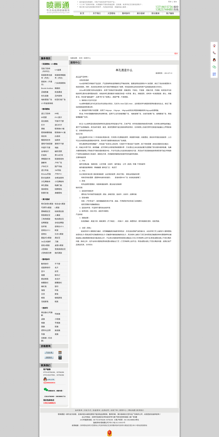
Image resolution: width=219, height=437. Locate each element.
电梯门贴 (58, 185)
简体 (170, 2)
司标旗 (57, 314)
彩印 (56, 286)
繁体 (175, 2)
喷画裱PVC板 (60, 132)
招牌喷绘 (58, 189)
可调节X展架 (46, 207)
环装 (56, 290)
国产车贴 (58, 166)
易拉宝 (57, 238)
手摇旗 (57, 323)
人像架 (57, 215)
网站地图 (132, 410)
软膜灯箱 (44, 193)
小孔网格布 (59, 181)
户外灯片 (44, 166)
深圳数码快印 (115, 425)
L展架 (57, 207)
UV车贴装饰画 (47, 103)
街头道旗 (44, 96)
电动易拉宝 (59, 219)
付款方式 (87, 410)
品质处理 (105, 410)
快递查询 (96, 410)
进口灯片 (58, 125)
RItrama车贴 (46, 174)
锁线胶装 (58, 298)
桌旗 (43, 319)
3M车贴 (58, 170)
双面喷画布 (59, 159)
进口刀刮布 (45, 113)
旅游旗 (57, 330)
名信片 (57, 279)
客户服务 (170, 13)
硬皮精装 (44, 279)
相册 (43, 275)
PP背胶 (44, 117)
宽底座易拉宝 (60, 249)
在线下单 (114, 410)
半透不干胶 (45, 147)
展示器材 (141, 13)
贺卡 (43, 271)
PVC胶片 (58, 117)
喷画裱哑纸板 (46, 132)
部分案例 (155, 13)
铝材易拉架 (59, 211)
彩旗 (56, 327)
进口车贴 (44, 170)
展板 (43, 129)
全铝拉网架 (59, 223)
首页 (80, 58)
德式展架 (58, 253)
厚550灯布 (59, 155)
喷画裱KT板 (60, 129)
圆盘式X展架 (46, 238)
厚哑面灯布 (45, 159)
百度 (130, 425)
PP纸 (57, 113)
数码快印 (126, 13)
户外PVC (58, 174)
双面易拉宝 (45, 215)
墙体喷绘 (44, 189)
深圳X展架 (124, 425)
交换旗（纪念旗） (46, 339)
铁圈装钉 (44, 283)
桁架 (56, 230)
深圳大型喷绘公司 (94, 425)
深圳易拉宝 (105, 425)
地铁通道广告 (46, 99)
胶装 (56, 294)
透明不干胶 (59, 144)
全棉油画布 (59, 178)
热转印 (44, 308)
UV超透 (58, 70)
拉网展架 (44, 223)
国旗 (43, 327)
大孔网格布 (45, 181)
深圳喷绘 (158, 87)
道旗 (56, 334)
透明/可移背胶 (47, 144)
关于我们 (97, 13)
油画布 (57, 140)
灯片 (43, 125)
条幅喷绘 (58, 193)
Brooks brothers (47, 88)
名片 (56, 267)
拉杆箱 (44, 226)
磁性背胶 (58, 151)
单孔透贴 (44, 185)
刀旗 (56, 241)
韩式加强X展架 (47, 204)
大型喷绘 (111, 13)
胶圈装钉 (58, 283)
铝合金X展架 (60, 204)
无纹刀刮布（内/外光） (46, 69)
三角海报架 (45, 219)
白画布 (57, 136)
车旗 (43, 334)
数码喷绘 (45, 109)
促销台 (44, 234)
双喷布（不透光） (46, 83)
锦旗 (43, 323)
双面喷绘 (144, 425)
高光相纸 (44, 121)
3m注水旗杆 (46, 241)
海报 (43, 290)
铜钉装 (44, 286)
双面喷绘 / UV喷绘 (49, 64)
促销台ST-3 (45, 230)
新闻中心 (87, 58)
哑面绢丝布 (45, 140)
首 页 (82, 13)
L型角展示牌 (46, 253)
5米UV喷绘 (136, 425)
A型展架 (44, 249)
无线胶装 (44, 301)
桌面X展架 (59, 245)
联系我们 (140, 410)
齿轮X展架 (45, 245)
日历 (43, 294)
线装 (56, 301)
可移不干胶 (59, 121)
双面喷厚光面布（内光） (46, 76)
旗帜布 (44, 163)
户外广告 (58, 163)
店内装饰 (58, 96)
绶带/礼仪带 (46, 330)
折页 (56, 271)
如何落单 (78, 410)
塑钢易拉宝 (45, 211)
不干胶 (57, 264)
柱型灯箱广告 (60, 99)
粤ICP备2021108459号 (117, 423)
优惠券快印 (45, 267)
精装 (43, 298)
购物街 (57, 88)
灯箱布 (44, 155)
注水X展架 (59, 234)
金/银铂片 (45, 151)
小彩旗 (57, 319)
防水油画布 (45, 178)
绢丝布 (44, 136)
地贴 (56, 147)
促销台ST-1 (59, 226)
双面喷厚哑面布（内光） (60, 76)
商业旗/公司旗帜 (47, 313)
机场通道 (58, 92)
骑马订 (57, 275)
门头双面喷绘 (60, 83)
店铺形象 (44, 92)
